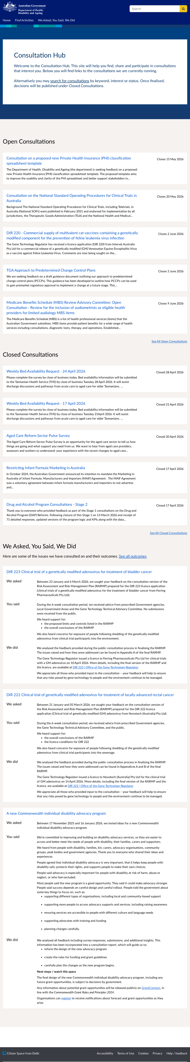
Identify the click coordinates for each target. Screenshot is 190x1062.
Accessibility (105, 1053)
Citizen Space (15, 1053)
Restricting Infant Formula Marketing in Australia (45, 467)
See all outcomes (133, 556)
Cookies (143, 1053)
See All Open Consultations (169, 341)
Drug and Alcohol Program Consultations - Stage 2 (47, 504)
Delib (35, 1053)
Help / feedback (176, 1053)
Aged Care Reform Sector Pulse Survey (38, 435)
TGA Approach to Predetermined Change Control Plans (51, 270)
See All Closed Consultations (168, 533)
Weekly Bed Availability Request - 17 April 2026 (45, 403)
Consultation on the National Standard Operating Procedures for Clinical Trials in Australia (71, 198)
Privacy (157, 1053)
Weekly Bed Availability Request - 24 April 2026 (45, 371)
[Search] (183, 8)
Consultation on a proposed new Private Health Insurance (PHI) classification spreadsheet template (68, 160)
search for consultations (69, 80)
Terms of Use (125, 1053)
